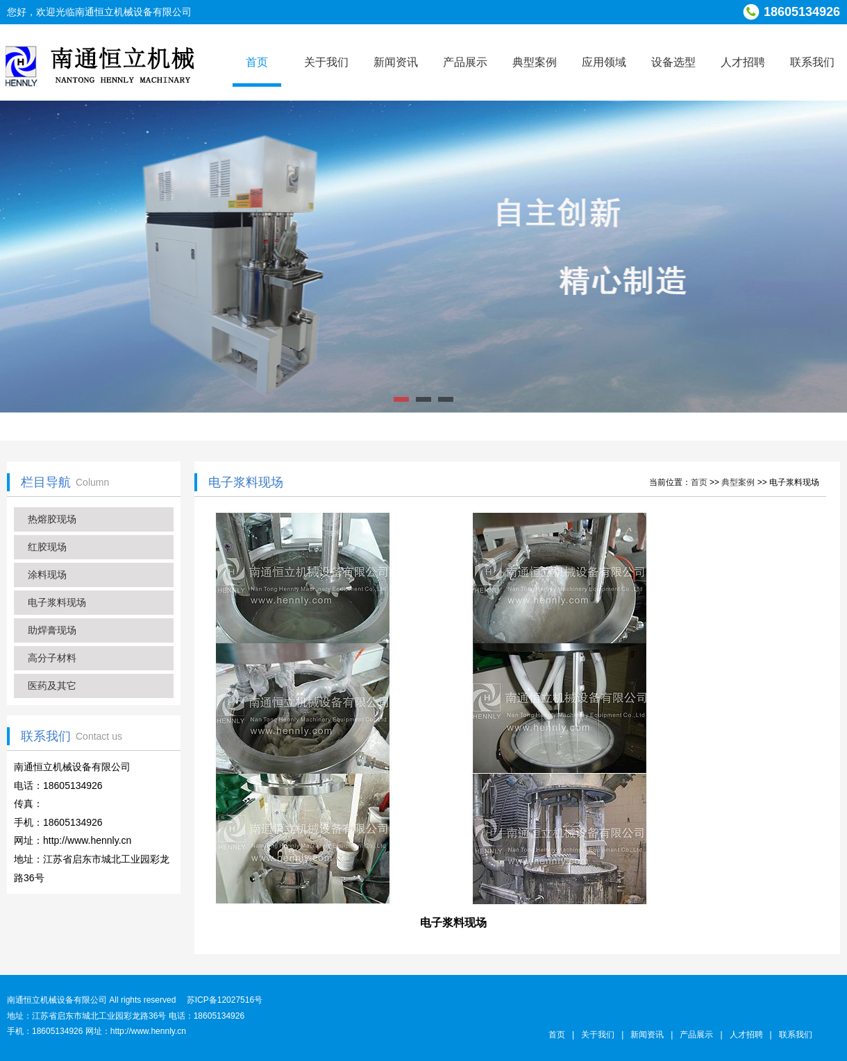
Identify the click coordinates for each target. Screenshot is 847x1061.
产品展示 (465, 62)
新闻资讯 (396, 62)
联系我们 (812, 62)
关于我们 (326, 62)
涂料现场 (47, 574)
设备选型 (673, 62)
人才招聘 (743, 62)
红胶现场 (47, 546)
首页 (257, 62)
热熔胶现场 (52, 519)
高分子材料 (52, 657)
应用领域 (604, 62)
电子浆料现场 (57, 602)
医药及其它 (52, 685)
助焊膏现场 (52, 630)
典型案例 (534, 62)
